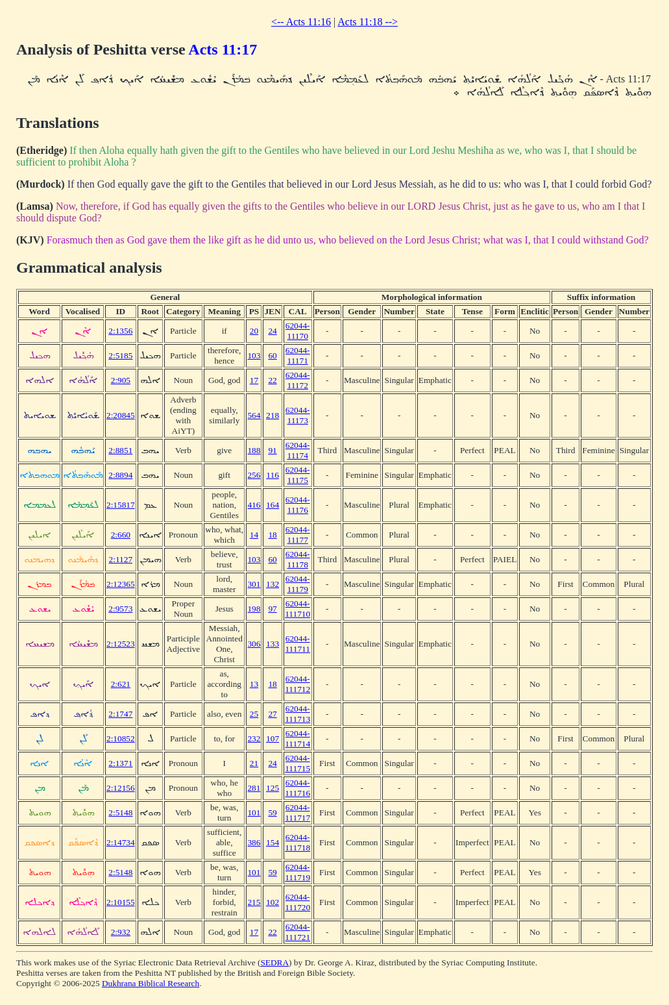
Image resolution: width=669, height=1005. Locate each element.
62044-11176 (298, 505)
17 (254, 380)
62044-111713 (297, 714)
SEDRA (274, 962)
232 (253, 738)
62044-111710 (297, 609)
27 (272, 714)
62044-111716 (297, 788)
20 (254, 331)
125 (272, 788)
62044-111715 (297, 763)
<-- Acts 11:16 (301, 21)
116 (272, 475)
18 (272, 535)
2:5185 (120, 355)
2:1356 (120, 331)
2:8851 (120, 450)
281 (253, 788)
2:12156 (120, 788)
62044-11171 (298, 355)
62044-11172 (298, 380)
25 (254, 714)
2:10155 (120, 902)
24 (272, 331)
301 (253, 584)
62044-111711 (297, 644)
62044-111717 (297, 812)
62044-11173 (298, 415)
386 (253, 842)
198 (253, 609)
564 (253, 415)
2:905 (120, 380)
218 (272, 415)
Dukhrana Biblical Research (150, 983)
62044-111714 (297, 738)
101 (253, 812)
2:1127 (121, 559)
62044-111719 (297, 872)
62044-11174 (298, 450)
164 (272, 505)
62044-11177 (298, 535)
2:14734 (120, 842)
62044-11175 (298, 475)
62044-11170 (298, 331)
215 (253, 902)
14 (254, 535)
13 (254, 684)
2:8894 (120, 475)
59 (272, 812)
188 (253, 450)
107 (272, 738)
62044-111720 (297, 902)
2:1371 (120, 763)
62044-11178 (298, 559)
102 (272, 902)
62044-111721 (297, 932)
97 (272, 609)
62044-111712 (297, 684)
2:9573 (120, 609)
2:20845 (120, 415)
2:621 (120, 684)
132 (272, 584)
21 (254, 763)
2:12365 (120, 584)
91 (272, 450)
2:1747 (120, 714)
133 (272, 644)
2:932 (120, 932)
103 (253, 355)
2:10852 (120, 738)
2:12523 (120, 644)
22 (272, 380)
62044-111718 (297, 842)
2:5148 (120, 812)
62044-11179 (298, 584)
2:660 (120, 535)
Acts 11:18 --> (367, 21)
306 (253, 644)
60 (272, 355)
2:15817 (120, 505)
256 (253, 475)
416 (253, 505)
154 (272, 842)
